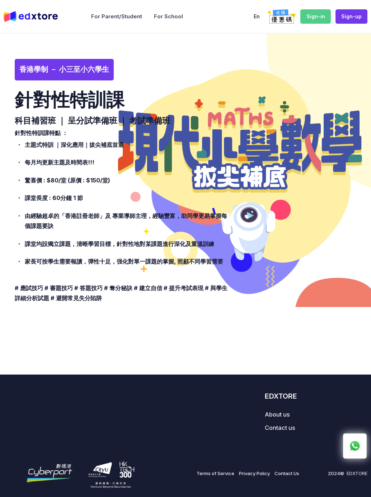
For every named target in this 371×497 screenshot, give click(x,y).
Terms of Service (215, 473)
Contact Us (286, 473)
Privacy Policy (254, 473)
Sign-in (315, 16)
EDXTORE (357, 473)
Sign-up (351, 16)
